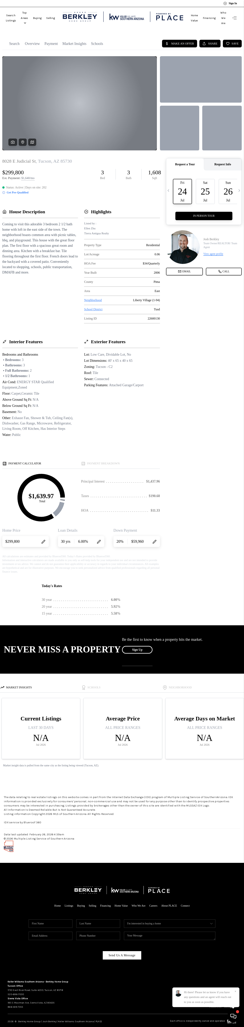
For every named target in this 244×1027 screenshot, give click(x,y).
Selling (69, 13)
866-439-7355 (15, 998)
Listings (66, 897)
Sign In (230, 3)
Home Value (181, 13)
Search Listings (16, 13)
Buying (56, 13)
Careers (155, 897)
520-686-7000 (16, 985)
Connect (188, 897)
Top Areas (38, 13)
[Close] (235, 991)
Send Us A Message (121, 946)
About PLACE (171, 897)
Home (54, 897)
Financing (199, 13)
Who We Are (218, 13)
